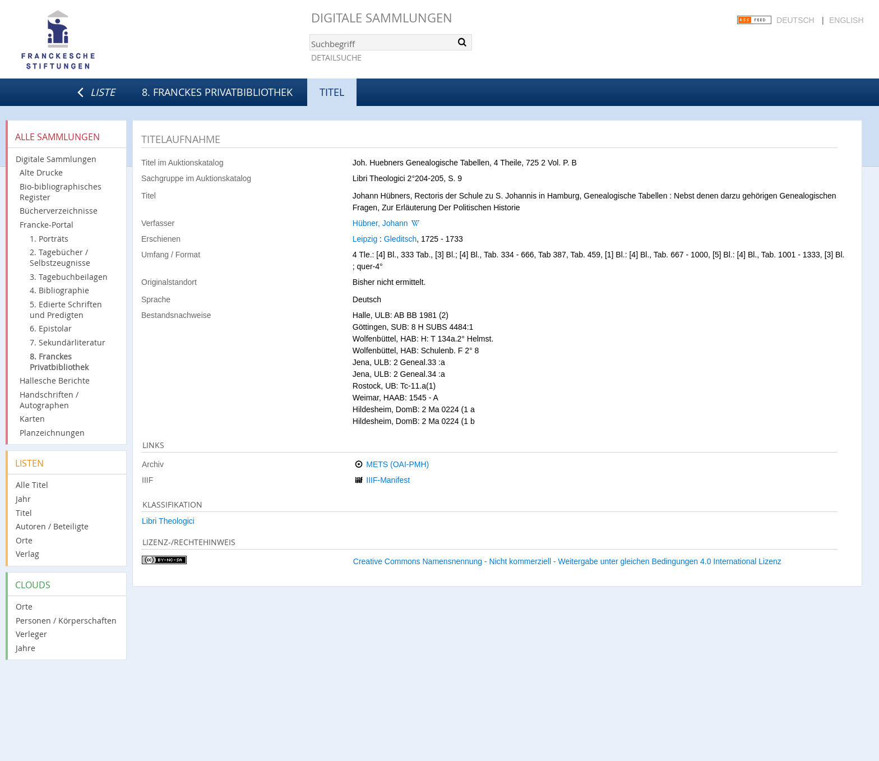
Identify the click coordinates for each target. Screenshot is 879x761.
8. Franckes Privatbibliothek (217, 92)
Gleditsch (400, 238)
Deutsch (795, 20)
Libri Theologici (168, 520)
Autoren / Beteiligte (52, 526)
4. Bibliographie (59, 290)
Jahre (25, 648)
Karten (32, 418)
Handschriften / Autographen (49, 400)
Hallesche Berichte (55, 380)
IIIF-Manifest (388, 480)
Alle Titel (32, 484)
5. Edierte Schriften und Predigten (66, 309)
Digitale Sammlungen (381, 18)
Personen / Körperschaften (66, 620)
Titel (24, 513)
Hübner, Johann (380, 223)
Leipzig (365, 238)
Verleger (31, 634)
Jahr (23, 499)
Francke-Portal (46, 224)
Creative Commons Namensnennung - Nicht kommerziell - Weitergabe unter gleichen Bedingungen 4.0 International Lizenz (567, 561)
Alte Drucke (41, 172)
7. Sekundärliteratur (67, 342)
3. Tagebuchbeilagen (69, 276)
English (846, 20)
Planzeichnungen (52, 432)
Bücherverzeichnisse (59, 210)
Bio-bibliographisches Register (60, 191)
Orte (24, 540)
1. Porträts (49, 238)
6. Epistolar (51, 328)
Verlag (27, 553)
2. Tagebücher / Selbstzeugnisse (60, 257)
